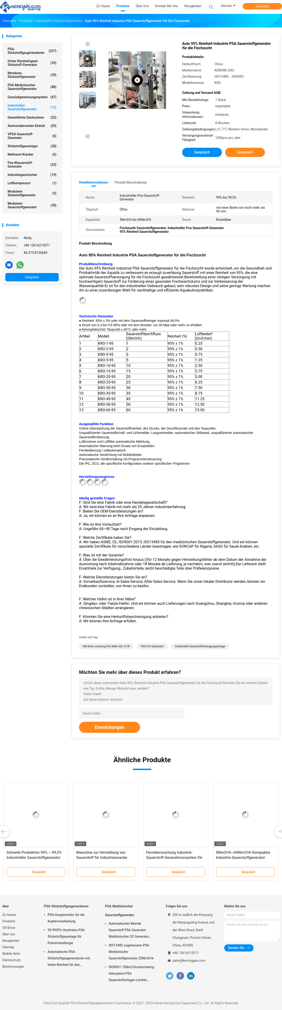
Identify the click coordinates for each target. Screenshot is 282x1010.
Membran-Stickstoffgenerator (32, 75)
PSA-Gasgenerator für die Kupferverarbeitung (66, 918)
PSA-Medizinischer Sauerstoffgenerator (32, 87)
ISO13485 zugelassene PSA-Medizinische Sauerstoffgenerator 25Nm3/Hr (131, 951)
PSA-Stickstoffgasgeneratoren (32, 51)
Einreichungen (109, 727)
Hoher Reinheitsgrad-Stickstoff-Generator (32, 63)
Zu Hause (9, 915)
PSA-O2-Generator (152, 646)
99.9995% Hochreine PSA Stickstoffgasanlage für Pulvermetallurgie (66, 936)
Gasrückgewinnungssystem (32, 97)
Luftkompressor (32, 183)
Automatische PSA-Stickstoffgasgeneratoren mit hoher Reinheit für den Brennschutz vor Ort (69, 959)
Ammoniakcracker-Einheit (32, 125)
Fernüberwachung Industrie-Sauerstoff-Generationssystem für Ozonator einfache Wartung (174, 857)
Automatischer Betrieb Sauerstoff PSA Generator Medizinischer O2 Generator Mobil (129, 931)
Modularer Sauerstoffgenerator (32, 205)
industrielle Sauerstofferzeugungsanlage (200, 646)
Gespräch (262, 6)
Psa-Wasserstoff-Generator (32, 164)
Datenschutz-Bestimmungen (13, 963)
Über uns (8, 934)
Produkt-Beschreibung (131, 182)
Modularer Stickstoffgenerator (32, 193)
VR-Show (8, 928)
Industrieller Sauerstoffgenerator (32, 107)
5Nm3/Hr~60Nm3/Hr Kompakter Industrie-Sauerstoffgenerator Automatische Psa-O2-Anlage (243, 857)
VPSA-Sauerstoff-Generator (32, 136)
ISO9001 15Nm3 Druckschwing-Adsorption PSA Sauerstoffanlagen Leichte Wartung (132, 974)
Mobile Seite (11, 953)
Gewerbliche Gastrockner (32, 117)
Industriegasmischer (32, 174)
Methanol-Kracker (32, 154)
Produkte (8, 921)
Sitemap (8, 947)
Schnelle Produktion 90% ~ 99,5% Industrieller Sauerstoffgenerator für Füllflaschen (34, 857)
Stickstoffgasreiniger (32, 146)
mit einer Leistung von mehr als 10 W (106, 646)
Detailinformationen (93, 182)
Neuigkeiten (10, 940)
